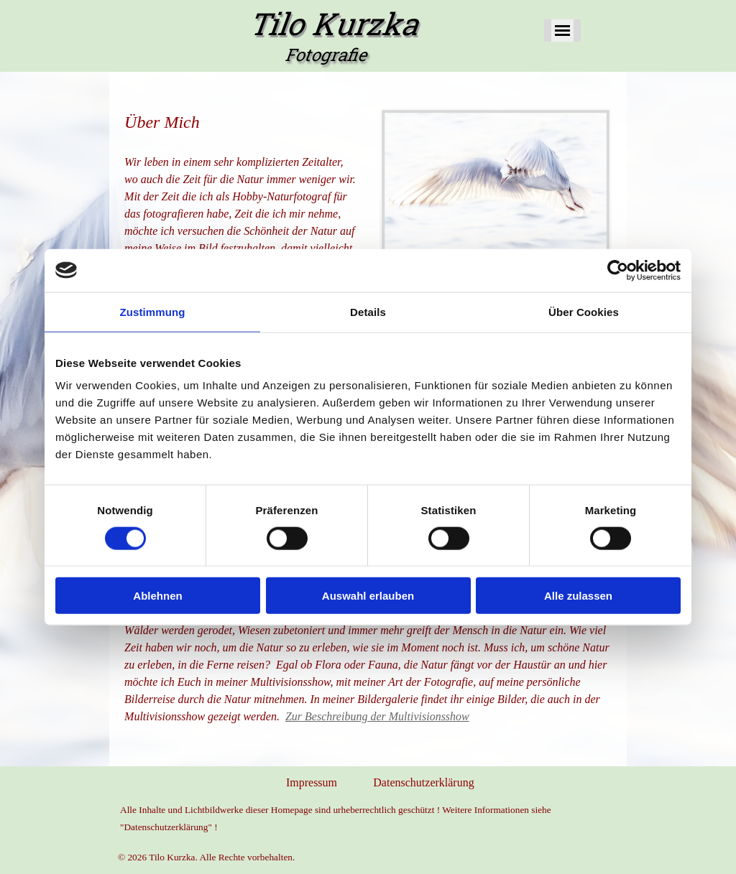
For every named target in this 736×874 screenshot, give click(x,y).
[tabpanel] (240, 221)
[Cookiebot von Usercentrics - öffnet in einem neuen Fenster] (618, 270)
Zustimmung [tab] (152, 311)
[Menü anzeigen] (562, 30)
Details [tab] (368, 311)
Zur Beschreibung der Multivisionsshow (377, 716)
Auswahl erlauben (368, 596)
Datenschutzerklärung (423, 782)
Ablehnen (157, 596)
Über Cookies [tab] (583, 311)
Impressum (311, 782)
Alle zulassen (578, 596)
